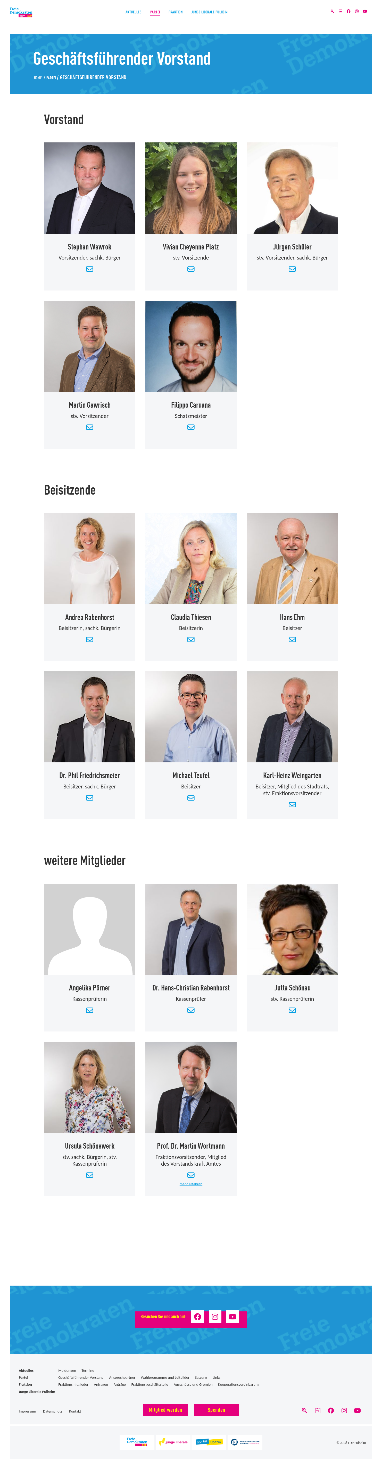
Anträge (120, 1393)
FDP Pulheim (356, 1454)
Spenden (216, 1418)
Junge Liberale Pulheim (225, 17)
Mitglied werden (165, 1418)
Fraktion (175, 17)
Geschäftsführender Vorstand (81, 1386)
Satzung (201, 1386)
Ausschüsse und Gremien (193, 1393)
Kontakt (75, 1420)
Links (216, 1386)
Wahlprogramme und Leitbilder (165, 1386)
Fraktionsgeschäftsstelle (149, 1393)
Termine (87, 1379)
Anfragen (101, 1393)
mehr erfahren (191, 1191)
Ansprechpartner (122, 1386)
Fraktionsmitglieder (73, 1393)
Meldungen (67, 1379)
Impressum (27, 1420)
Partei (144, 17)
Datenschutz (52, 1420)
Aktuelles (113, 17)
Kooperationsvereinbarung (238, 1393)
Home (39, 76)
